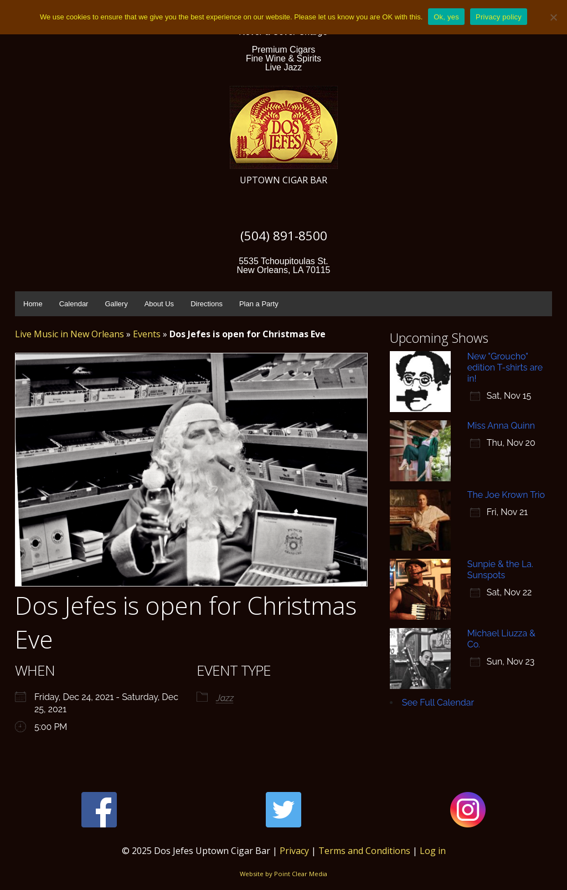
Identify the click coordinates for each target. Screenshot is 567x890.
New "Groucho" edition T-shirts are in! (505, 367)
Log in (433, 851)
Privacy (294, 851)
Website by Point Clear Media (283, 874)
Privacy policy (499, 17)
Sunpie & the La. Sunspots (500, 569)
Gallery (116, 304)
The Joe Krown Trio (506, 495)
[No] (553, 17)
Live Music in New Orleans (69, 334)
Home (33, 304)
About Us (159, 304)
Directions (206, 304)
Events (147, 334)
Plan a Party (259, 304)
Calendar (74, 304)
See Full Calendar (438, 702)
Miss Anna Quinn (501, 425)
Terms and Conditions (364, 851)
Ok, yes (446, 17)
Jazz (225, 698)
